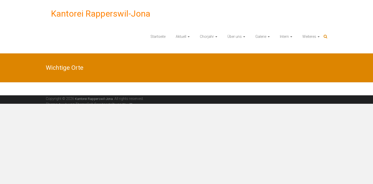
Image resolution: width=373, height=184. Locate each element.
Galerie (260, 36)
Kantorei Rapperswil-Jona (100, 13)
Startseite (158, 36)
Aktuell (181, 36)
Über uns (234, 36)
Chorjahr (207, 36)
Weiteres (309, 36)
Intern (284, 36)
